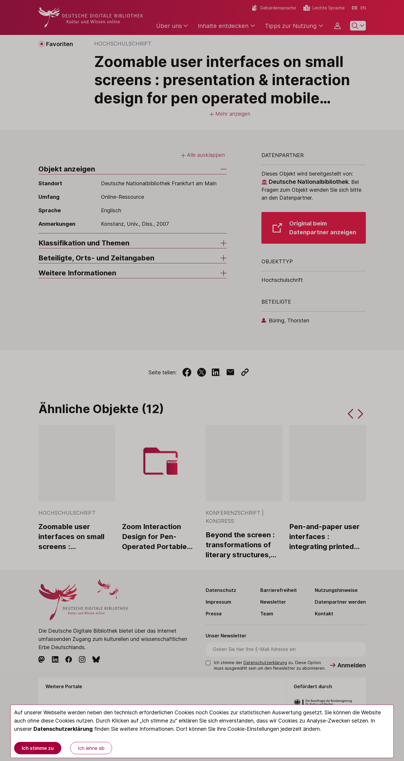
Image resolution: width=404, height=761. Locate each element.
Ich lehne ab (91, 748)
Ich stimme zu (38, 748)
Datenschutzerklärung (63, 729)
